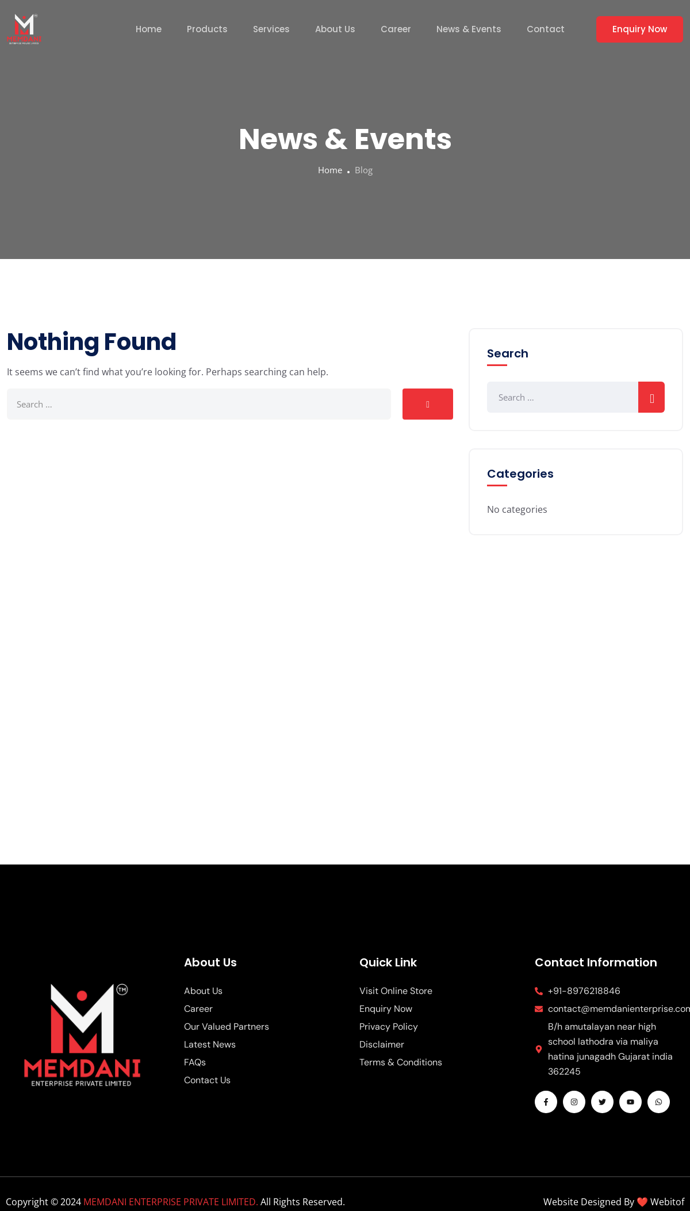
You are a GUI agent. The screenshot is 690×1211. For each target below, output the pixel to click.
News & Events (468, 29)
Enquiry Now (639, 29)
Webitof (667, 1201)
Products (207, 29)
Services (271, 29)
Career (396, 29)
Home (149, 29)
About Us (335, 29)
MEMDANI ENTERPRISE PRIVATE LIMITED (169, 1201)
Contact (546, 29)
